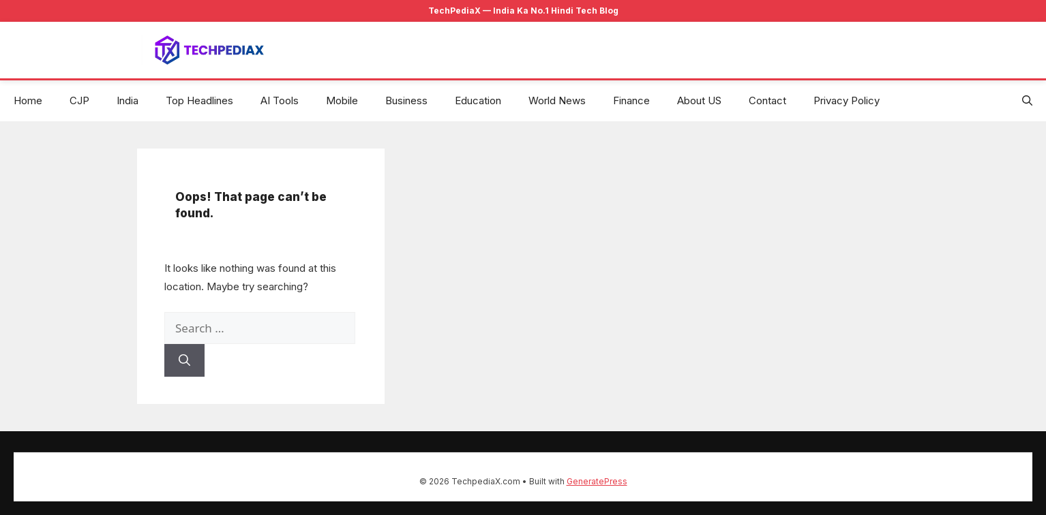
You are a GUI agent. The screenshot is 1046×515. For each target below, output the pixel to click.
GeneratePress (597, 481)
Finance (631, 100)
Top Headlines (199, 100)
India (127, 100)
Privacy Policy (846, 100)
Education (478, 100)
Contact (767, 100)
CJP (79, 100)
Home (28, 100)
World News (557, 100)
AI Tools (279, 100)
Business (406, 100)
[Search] (184, 360)
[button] (1027, 100)
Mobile (342, 100)
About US (699, 100)
